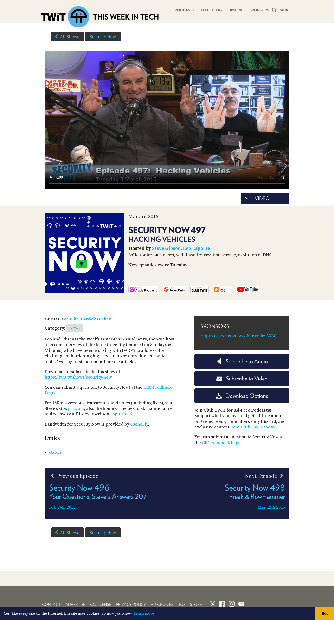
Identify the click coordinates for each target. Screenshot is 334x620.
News (75, 328)
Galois (55, 452)
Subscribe (235, 10)
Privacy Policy (131, 604)
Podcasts (184, 10)
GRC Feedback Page (221, 443)
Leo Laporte (196, 249)
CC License (100, 604)
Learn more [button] (144, 613)
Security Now (103, 37)
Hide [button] (324, 613)
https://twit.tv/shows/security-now (78, 377)
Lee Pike (70, 319)
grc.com (76, 408)
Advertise (75, 604)
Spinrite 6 (122, 414)
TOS (181, 604)
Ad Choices (162, 604)
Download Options (242, 395)
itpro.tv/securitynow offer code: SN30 (239, 336)
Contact (51, 604)
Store (196, 604)
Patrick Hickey (96, 319)
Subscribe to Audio (242, 361)
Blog (217, 10)
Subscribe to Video (242, 378)
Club (203, 10)
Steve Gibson (166, 249)
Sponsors (259, 10)
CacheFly (139, 424)
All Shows (66, 36)
